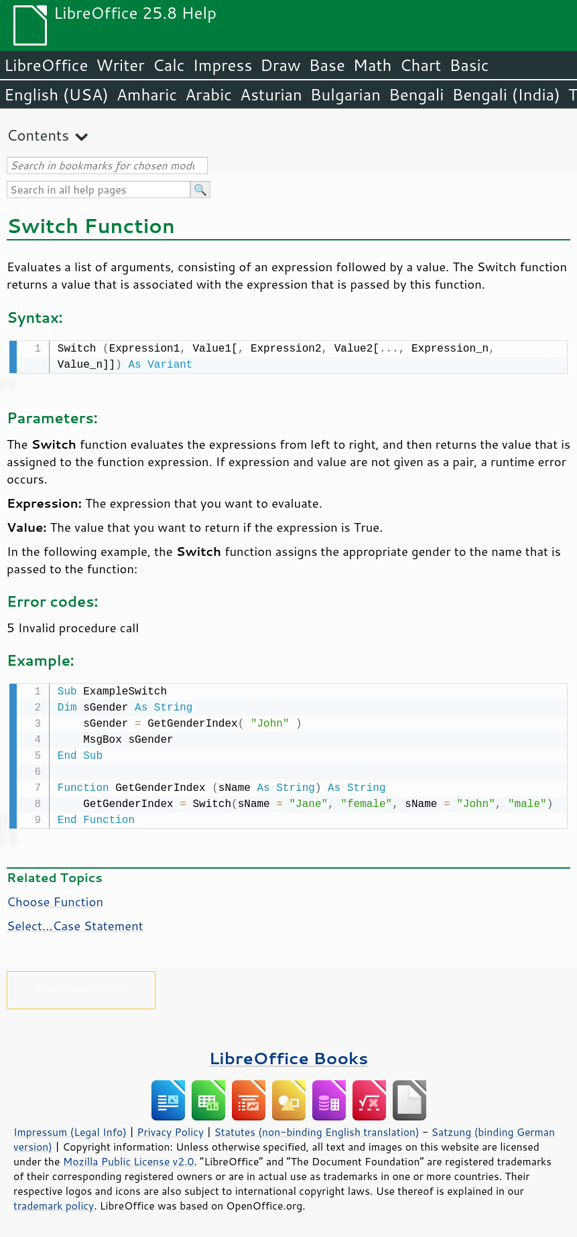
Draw (280, 65)
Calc (169, 65)
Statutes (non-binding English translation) (316, 1129)
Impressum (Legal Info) (70, 1129)
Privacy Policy (170, 1129)
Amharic (147, 94)
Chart (420, 65)
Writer (120, 65)
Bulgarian (345, 94)
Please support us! (81, 985)
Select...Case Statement (75, 923)
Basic (469, 65)
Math (372, 65)
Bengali (416, 94)
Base (327, 65)
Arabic (208, 94)
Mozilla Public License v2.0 (128, 1158)
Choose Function (55, 898)
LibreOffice (46, 65)
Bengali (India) (506, 94)
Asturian (271, 94)
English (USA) (56, 94)
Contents (38, 135)
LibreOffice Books (289, 1055)
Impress (223, 65)
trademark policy (53, 1202)
